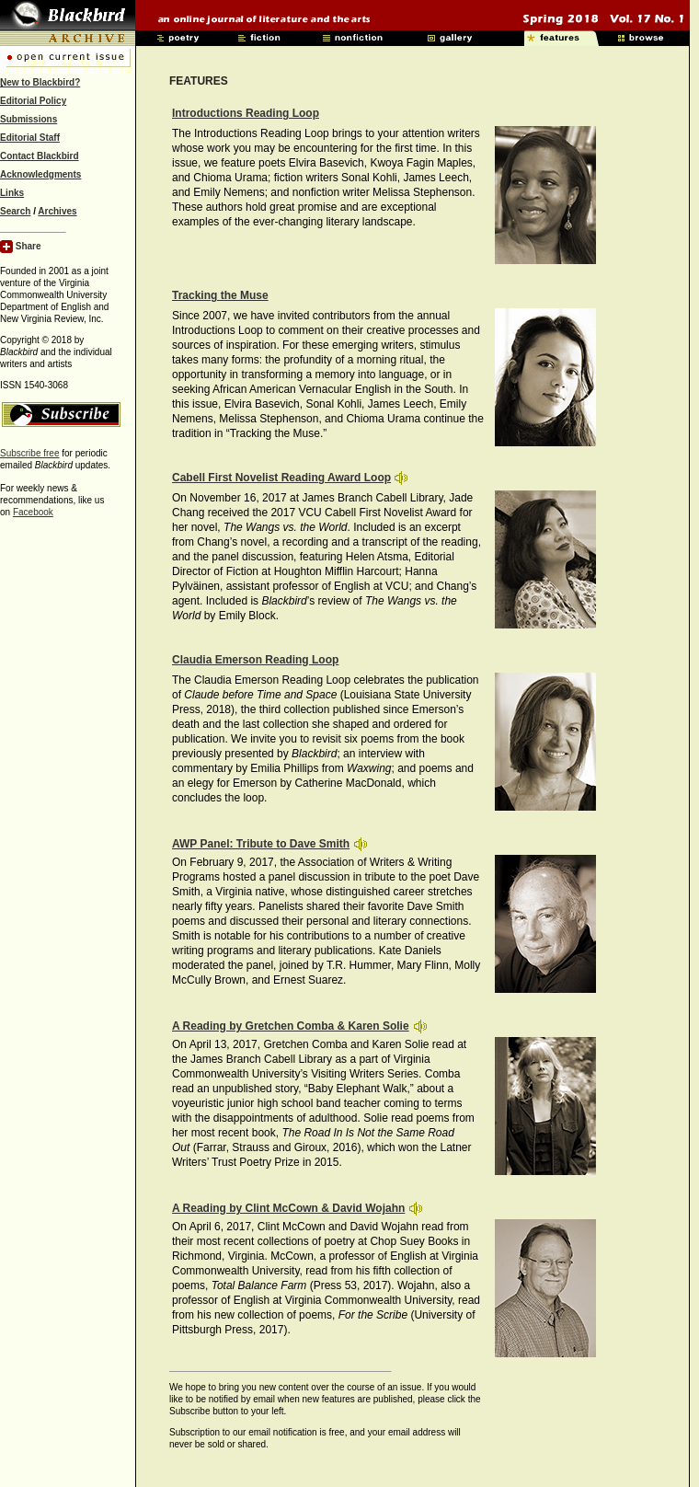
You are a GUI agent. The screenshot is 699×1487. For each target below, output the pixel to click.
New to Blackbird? (40, 82)
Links (12, 193)
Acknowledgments (40, 174)
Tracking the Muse (220, 295)
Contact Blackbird (39, 156)
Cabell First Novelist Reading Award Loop (281, 477)
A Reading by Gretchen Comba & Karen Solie (290, 1026)
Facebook (33, 512)
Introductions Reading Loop (245, 113)
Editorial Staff (30, 138)
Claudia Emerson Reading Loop (255, 659)
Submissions (28, 119)
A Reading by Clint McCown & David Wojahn (288, 1208)
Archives (57, 211)
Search (15, 211)
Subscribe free (29, 453)
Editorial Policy (33, 101)
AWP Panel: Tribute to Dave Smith (261, 843)
